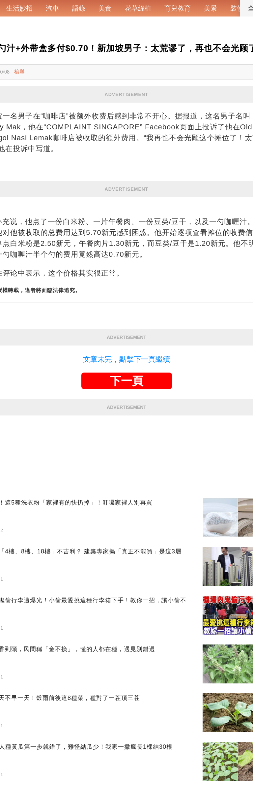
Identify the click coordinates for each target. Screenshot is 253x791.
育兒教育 (177, 8)
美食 (105, 8)
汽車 (52, 8)
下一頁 (126, 381)
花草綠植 (138, 8)
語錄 (78, 8)
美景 (210, 8)
